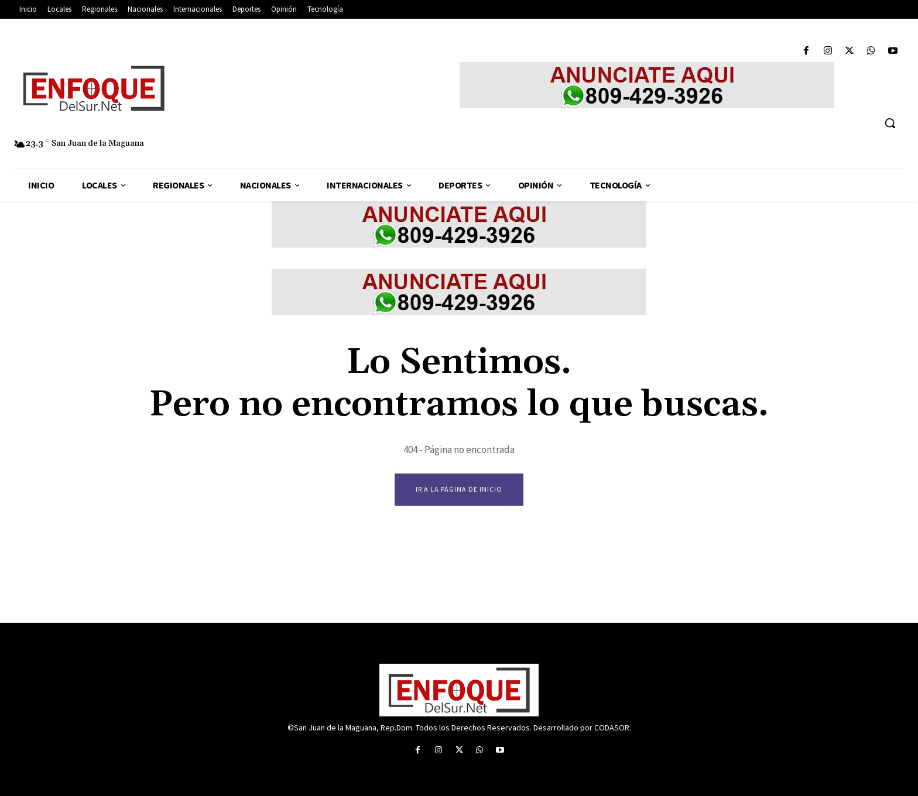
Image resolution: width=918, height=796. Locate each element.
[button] (890, 123)
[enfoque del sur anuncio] (647, 85)
